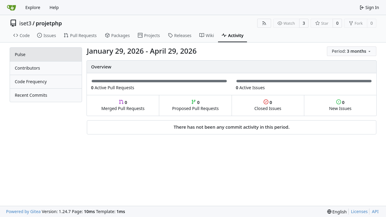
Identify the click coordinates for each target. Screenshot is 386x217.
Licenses (359, 211)
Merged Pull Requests (122, 105)
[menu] (351, 51)
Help (54, 7)
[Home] (11, 7)
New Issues (340, 105)
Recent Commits (31, 95)
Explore (32, 7)
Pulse (20, 54)
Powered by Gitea (23, 211)
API (375, 211)
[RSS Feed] (264, 23)
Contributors (27, 68)
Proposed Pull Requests (195, 105)
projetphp (49, 23)
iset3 (25, 23)
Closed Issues (268, 105)
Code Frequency (31, 81)
